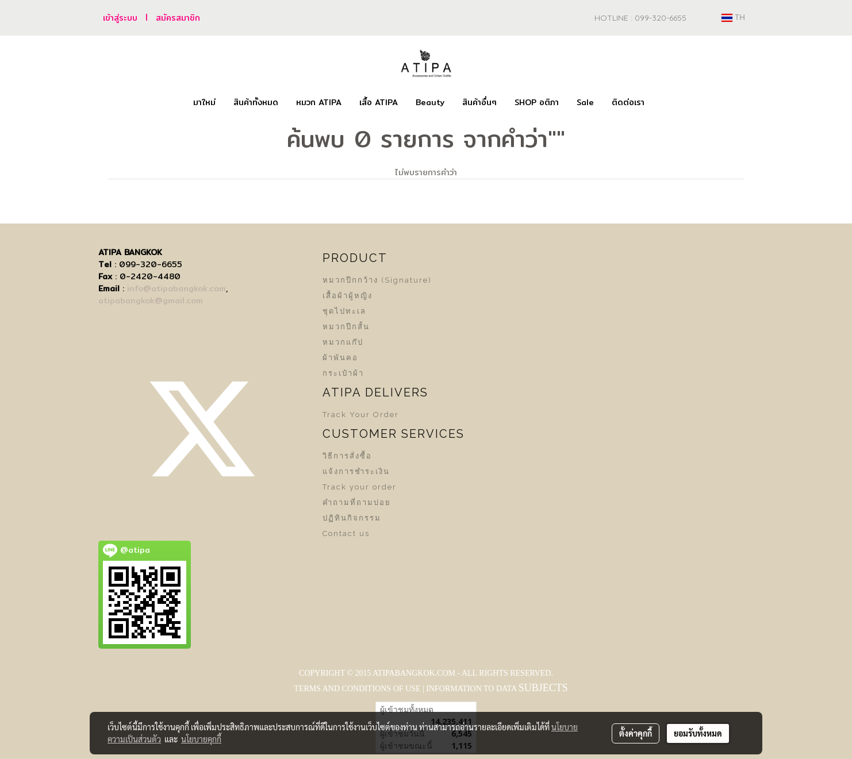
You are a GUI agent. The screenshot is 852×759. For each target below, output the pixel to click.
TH (733, 18)
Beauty (430, 102)
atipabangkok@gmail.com (150, 300)
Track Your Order (361, 414)
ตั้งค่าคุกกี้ (635, 733)
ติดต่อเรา (628, 102)
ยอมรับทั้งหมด (698, 733)
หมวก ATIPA (318, 102)
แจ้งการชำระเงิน (356, 471)
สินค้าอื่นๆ (479, 102)
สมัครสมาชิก (178, 17)
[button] (663, 102)
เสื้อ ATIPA (378, 102)
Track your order (360, 487)
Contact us (346, 533)
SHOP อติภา (537, 102)
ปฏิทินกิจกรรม (352, 518)
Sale (585, 102)
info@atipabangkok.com (176, 288)
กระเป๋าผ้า (343, 373)
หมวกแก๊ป (343, 342)
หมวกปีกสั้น (346, 326)
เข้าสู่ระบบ (120, 17)
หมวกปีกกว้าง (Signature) (377, 280)
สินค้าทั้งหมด (255, 102)
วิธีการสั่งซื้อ (347, 456)
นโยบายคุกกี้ (201, 739)
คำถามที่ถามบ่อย (357, 502)
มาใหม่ (204, 102)
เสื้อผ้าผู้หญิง (348, 295)
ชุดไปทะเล (344, 311)
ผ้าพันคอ (340, 357)
